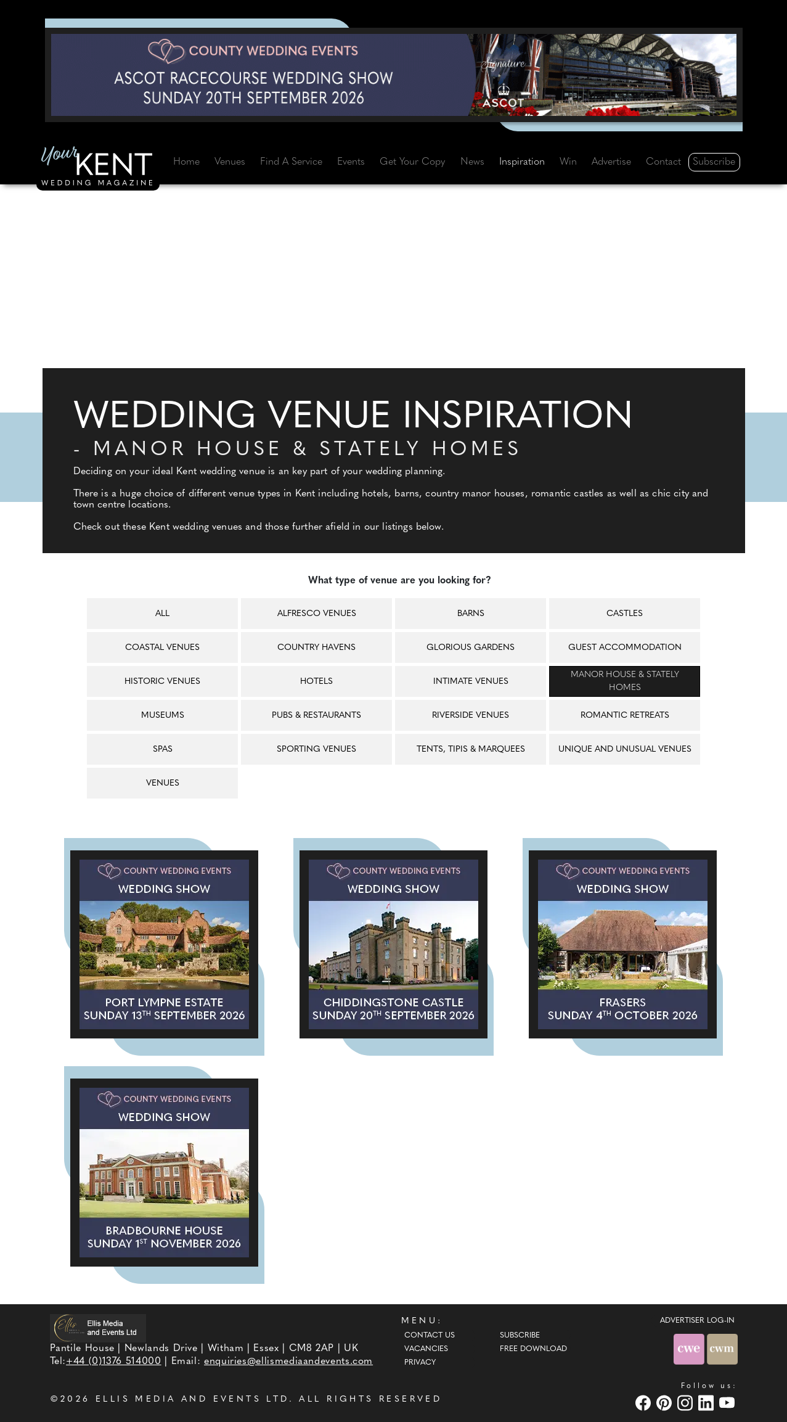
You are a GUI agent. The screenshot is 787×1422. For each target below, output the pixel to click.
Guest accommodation (625, 647)
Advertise (611, 162)
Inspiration (522, 162)
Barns (470, 614)
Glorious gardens (470, 647)
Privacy (420, 1363)
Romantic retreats (625, 715)
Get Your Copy (412, 162)
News (472, 162)
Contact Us (429, 1335)
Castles (624, 614)
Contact (663, 162)
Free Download (533, 1349)
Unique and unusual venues (624, 749)
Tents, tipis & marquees (471, 749)
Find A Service (291, 162)
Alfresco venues (316, 614)
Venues (229, 162)
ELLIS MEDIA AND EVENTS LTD (192, 1399)
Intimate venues (470, 681)
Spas (163, 749)
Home (186, 162)
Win (568, 162)
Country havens (316, 647)
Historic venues (162, 681)
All (162, 614)
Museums (162, 715)
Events (351, 162)
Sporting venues (316, 749)
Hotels (316, 681)
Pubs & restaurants (316, 715)
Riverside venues (470, 715)
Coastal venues (162, 647)
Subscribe (714, 162)
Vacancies (426, 1349)
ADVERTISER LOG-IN (697, 1321)
